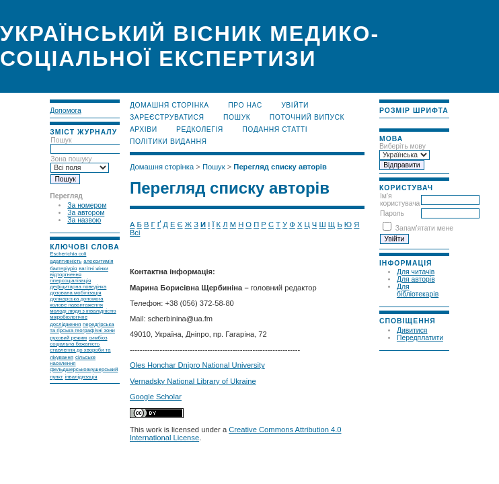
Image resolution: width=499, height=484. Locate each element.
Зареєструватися (167, 117)
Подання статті (274, 129)
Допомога (65, 110)
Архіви (143, 129)
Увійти (295, 105)
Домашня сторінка (169, 105)
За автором (85, 212)
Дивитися (412, 330)
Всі (135, 233)
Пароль (392, 213)
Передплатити (420, 337)
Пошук (236, 117)
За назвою (84, 220)
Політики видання (168, 141)
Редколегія (199, 129)
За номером (86, 205)
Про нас (245, 105)
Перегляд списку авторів (280, 167)
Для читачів (415, 272)
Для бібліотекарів (417, 290)
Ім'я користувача (400, 199)
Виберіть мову (402, 146)
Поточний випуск (307, 117)
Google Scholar (156, 397)
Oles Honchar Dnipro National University (197, 365)
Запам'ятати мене (424, 228)
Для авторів (416, 279)
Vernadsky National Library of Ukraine (193, 381)
